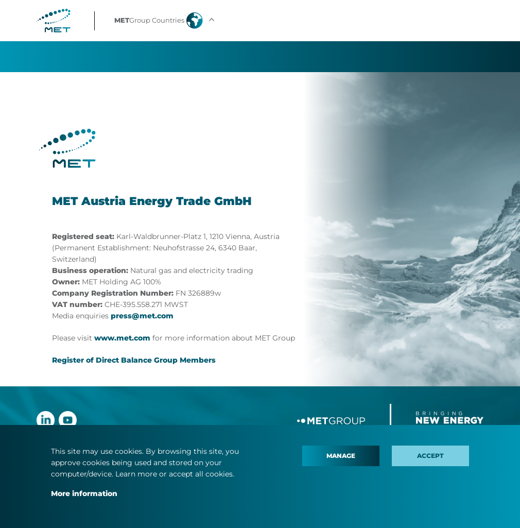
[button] (165, 20)
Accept (430, 455)
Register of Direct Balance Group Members (134, 360)
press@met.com (142, 315)
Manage (340, 455)
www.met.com (122, 338)
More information (84, 493)
